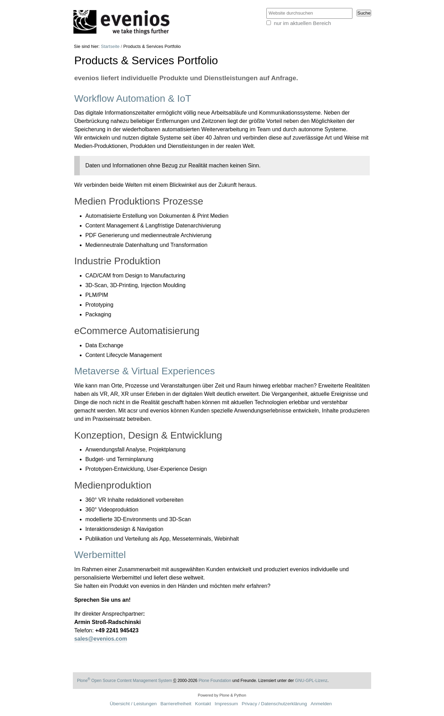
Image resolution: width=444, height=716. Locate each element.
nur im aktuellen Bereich (302, 23)
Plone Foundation (214, 680)
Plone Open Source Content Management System (124, 680)
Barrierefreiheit (175, 703)
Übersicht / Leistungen (133, 703)
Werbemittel (100, 554)
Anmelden (321, 703)
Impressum (226, 703)
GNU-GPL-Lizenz (311, 680)
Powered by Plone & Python (222, 695)
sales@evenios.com (100, 639)
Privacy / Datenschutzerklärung (274, 703)
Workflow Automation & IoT (132, 98)
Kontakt (203, 703)
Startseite (110, 46)
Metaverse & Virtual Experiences (144, 371)
